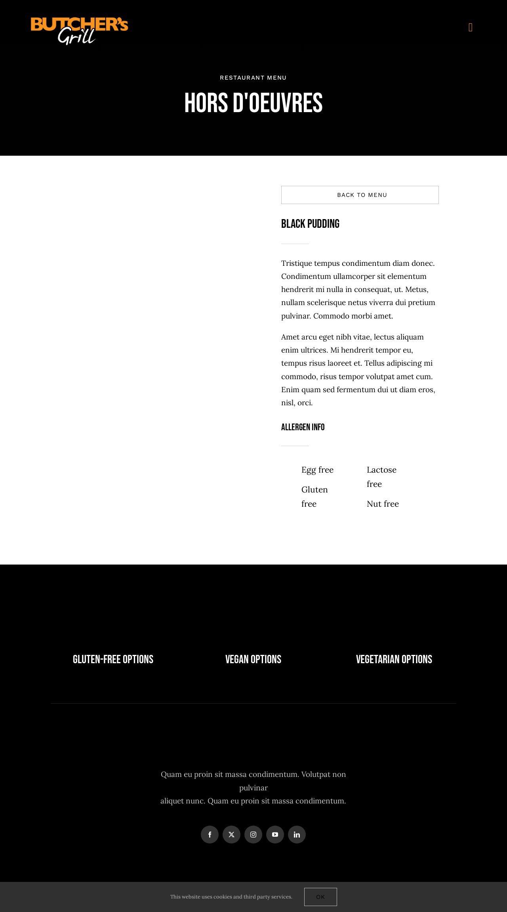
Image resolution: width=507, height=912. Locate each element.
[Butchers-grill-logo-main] (79, 19)
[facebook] (210, 834)
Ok (320, 897)
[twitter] (231, 834)
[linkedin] (297, 834)
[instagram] (253, 834)
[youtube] (275, 834)
